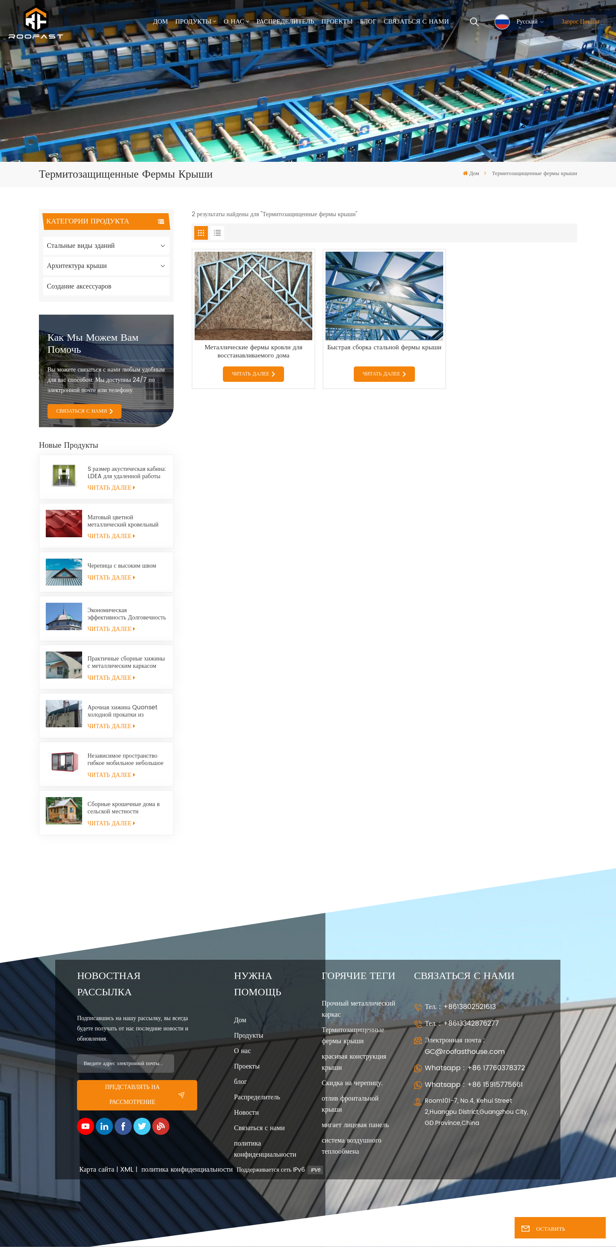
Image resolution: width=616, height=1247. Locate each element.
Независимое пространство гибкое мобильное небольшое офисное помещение (126, 759)
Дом (160, 21)
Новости (246, 1112)
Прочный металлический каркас (358, 1009)
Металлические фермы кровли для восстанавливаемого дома (253, 352)
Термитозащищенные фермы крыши (353, 1035)
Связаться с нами (416, 21)
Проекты (336, 21)
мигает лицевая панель (355, 1125)
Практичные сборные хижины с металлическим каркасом (126, 662)
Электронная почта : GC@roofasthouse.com (465, 1046)
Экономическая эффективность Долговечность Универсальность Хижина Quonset (127, 614)
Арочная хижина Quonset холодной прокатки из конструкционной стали (122, 711)
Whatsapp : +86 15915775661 (474, 1084)
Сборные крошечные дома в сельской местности (124, 808)
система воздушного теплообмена (352, 1146)
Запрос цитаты (580, 22)
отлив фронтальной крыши (350, 1104)
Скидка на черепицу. (352, 1083)
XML (126, 1169)
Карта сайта (96, 1169)
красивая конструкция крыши (354, 1062)
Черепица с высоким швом (122, 565)
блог (240, 1081)
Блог (368, 21)
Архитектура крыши (77, 265)
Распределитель (285, 21)
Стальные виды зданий (81, 245)
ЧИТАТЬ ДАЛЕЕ (111, 488)
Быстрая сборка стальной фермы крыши (384, 348)
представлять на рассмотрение (144, 1095)
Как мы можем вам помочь (93, 343)
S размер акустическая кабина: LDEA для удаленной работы (127, 472)
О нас (234, 21)
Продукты (193, 21)
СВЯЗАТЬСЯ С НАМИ (81, 411)
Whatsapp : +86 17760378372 (475, 1068)
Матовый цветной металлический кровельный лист (123, 521)
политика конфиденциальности (265, 1149)
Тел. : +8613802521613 (460, 1006)
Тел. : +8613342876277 (462, 1023)
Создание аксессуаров (79, 286)
